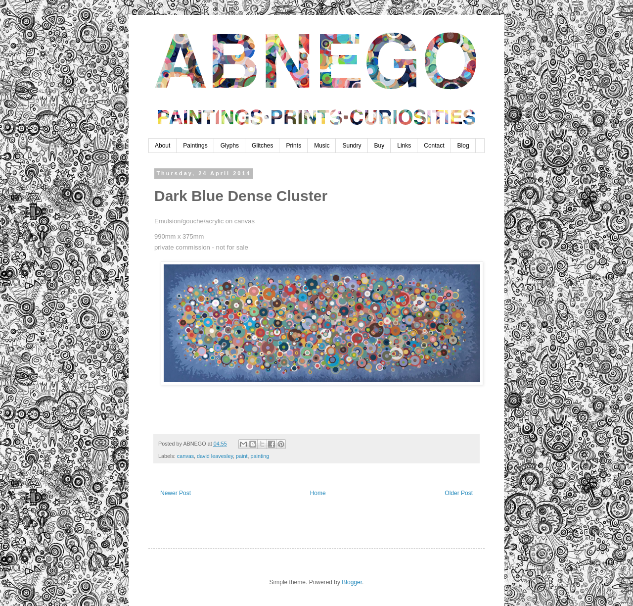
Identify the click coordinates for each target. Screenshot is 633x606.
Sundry (351, 145)
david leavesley (215, 456)
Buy (379, 145)
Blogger (352, 582)
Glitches (262, 145)
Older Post (459, 493)
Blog (463, 145)
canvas (185, 456)
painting (260, 456)
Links (404, 145)
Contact (434, 145)
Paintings (195, 145)
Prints (293, 145)
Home (318, 493)
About (162, 145)
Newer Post (175, 493)
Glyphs (230, 145)
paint (241, 456)
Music (321, 145)
